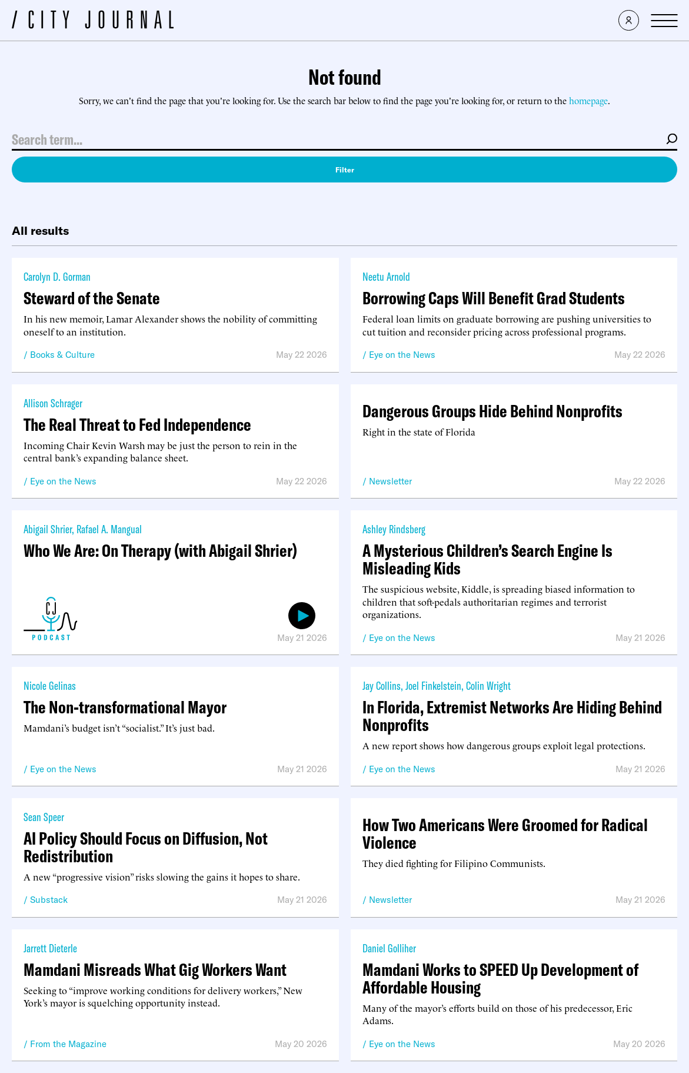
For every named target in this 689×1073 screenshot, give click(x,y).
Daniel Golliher (389, 948)
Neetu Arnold (386, 276)
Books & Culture (62, 354)
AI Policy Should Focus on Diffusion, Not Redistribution (146, 847)
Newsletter (390, 481)
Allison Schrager (53, 403)
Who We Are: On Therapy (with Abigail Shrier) (160, 550)
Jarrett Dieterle (50, 948)
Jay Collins (381, 685)
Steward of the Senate (92, 298)
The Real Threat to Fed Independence (137, 424)
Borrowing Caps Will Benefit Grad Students (493, 298)
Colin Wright (488, 685)
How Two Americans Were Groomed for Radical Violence (505, 833)
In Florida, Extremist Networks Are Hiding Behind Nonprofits (512, 715)
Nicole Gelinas (50, 685)
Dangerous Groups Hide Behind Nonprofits (492, 411)
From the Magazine (68, 1043)
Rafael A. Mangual (109, 528)
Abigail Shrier (48, 528)
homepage (588, 100)
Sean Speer (44, 816)
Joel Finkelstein (433, 685)
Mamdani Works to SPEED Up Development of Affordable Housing (500, 978)
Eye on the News (402, 354)
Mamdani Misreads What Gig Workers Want (155, 969)
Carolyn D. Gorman (57, 276)
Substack (49, 899)
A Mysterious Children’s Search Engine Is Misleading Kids (487, 559)
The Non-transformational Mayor (125, 707)
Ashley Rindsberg (393, 528)
